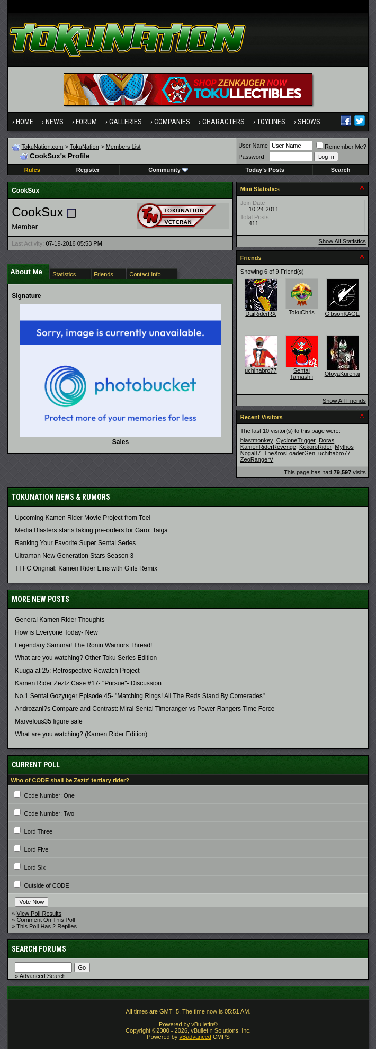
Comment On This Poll (45, 920)
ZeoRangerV (256, 459)
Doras (326, 440)
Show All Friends (344, 400)
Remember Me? (341, 146)
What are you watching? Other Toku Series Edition (86, 658)
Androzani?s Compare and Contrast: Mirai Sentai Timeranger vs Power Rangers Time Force (144, 708)
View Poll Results (38, 913)
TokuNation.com (43, 146)
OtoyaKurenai (342, 373)
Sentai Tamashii (301, 373)
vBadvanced (195, 1037)
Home (24, 121)
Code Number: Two (49, 813)
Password (251, 156)
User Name (253, 145)
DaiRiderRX (260, 314)
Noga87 (250, 453)
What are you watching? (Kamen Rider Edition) (81, 734)
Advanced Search (43, 976)
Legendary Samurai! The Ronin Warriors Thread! (83, 645)
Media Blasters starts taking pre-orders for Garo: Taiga (91, 530)
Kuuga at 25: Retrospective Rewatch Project (77, 670)
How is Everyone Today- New (56, 632)
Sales (120, 442)
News (55, 121)
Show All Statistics (342, 241)
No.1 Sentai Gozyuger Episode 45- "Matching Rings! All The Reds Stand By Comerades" (140, 696)
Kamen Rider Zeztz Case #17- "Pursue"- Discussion (88, 683)
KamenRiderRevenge (268, 447)
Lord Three (38, 831)
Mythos (344, 447)
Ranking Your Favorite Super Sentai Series (75, 543)
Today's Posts (265, 170)
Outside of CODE (46, 885)
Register (88, 170)
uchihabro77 (261, 370)
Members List (123, 146)
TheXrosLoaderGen (289, 453)
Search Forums (39, 949)
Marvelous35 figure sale (48, 721)
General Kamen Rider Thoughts (59, 619)
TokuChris (302, 312)
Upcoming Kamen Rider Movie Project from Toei (82, 517)
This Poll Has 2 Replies (46, 926)
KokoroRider (315, 447)
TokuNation (84, 146)
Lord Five (36, 849)
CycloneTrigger (296, 440)
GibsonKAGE (342, 314)
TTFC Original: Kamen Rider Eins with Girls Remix (86, 568)
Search (341, 170)
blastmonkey (256, 440)
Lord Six (35, 867)
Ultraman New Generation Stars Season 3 (74, 555)
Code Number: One (49, 795)
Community (168, 170)
